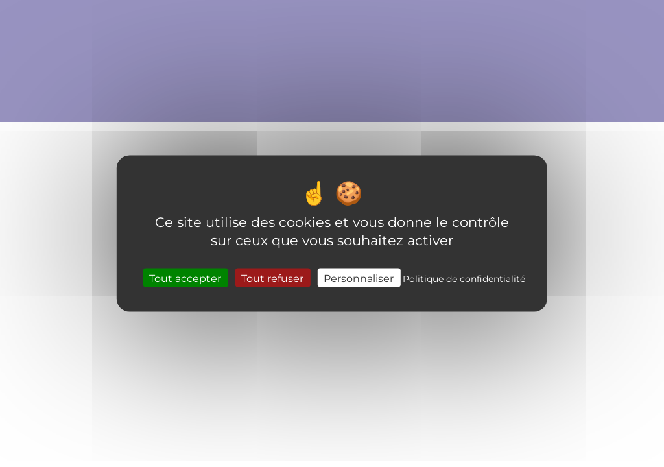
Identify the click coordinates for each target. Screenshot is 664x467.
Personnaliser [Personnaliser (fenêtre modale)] (359, 277)
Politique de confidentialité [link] (464, 278)
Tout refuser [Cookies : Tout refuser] (272, 277)
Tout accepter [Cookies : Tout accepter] (185, 277)
